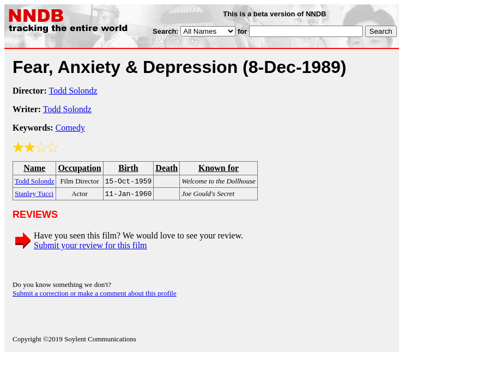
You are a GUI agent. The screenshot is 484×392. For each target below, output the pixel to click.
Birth (128, 168)
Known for (218, 168)
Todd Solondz (73, 90)
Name (34, 168)
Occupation (79, 168)
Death (166, 168)
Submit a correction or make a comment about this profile (95, 295)
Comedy (70, 127)
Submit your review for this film (90, 247)
